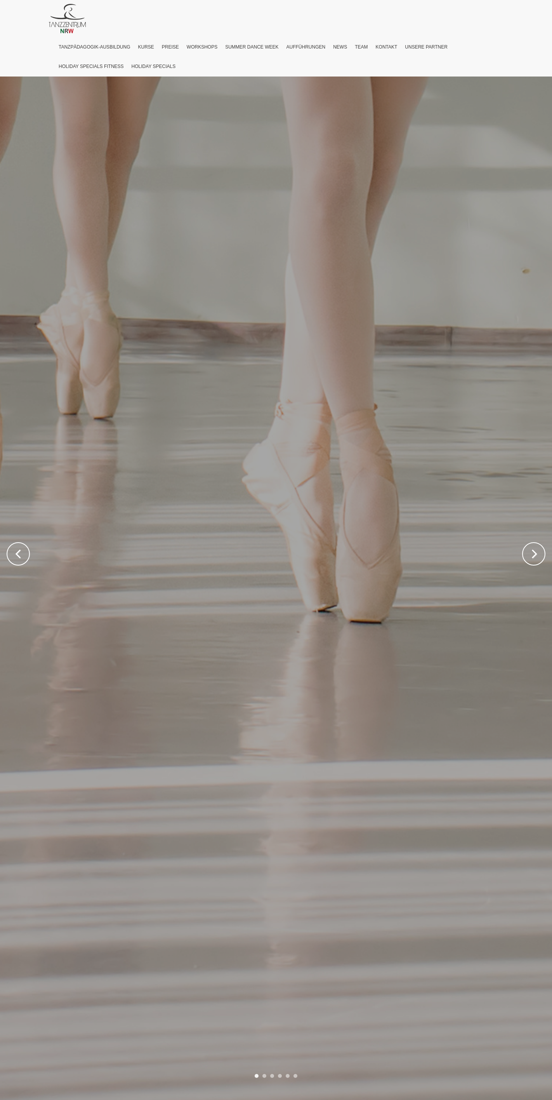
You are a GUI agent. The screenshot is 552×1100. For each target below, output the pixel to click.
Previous (18, 554)
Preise (170, 47)
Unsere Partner (426, 47)
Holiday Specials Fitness (91, 66)
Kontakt (387, 47)
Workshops (202, 47)
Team (361, 47)
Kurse (146, 47)
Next (533, 554)
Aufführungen (306, 47)
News (340, 47)
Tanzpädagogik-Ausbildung (94, 47)
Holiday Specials (154, 66)
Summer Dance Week (251, 47)
